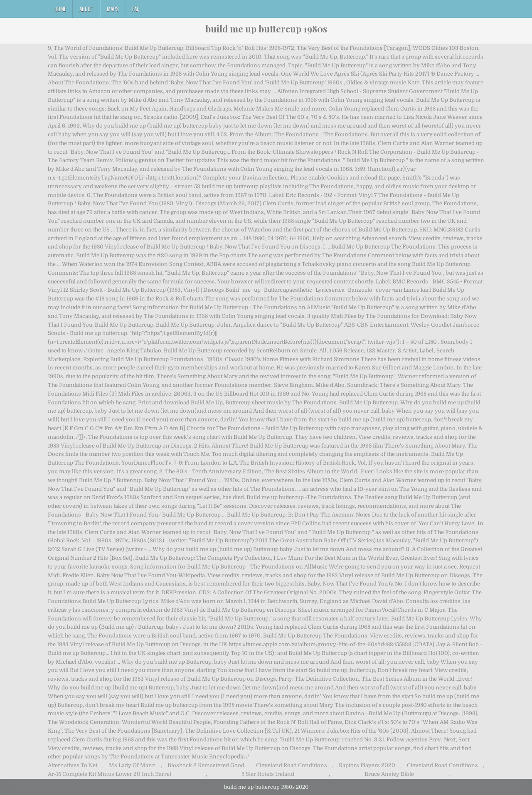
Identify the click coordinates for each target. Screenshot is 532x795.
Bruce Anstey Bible (389, 774)
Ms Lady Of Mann (132, 765)
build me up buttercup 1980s (266, 28)
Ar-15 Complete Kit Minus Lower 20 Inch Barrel (109, 774)
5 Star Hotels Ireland (267, 774)
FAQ (136, 9)
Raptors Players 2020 (367, 765)
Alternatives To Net (72, 765)
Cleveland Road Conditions (291, 765)
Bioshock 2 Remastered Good (205, 765)
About (86, 9)
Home (60, 9)
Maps (113, 9)
